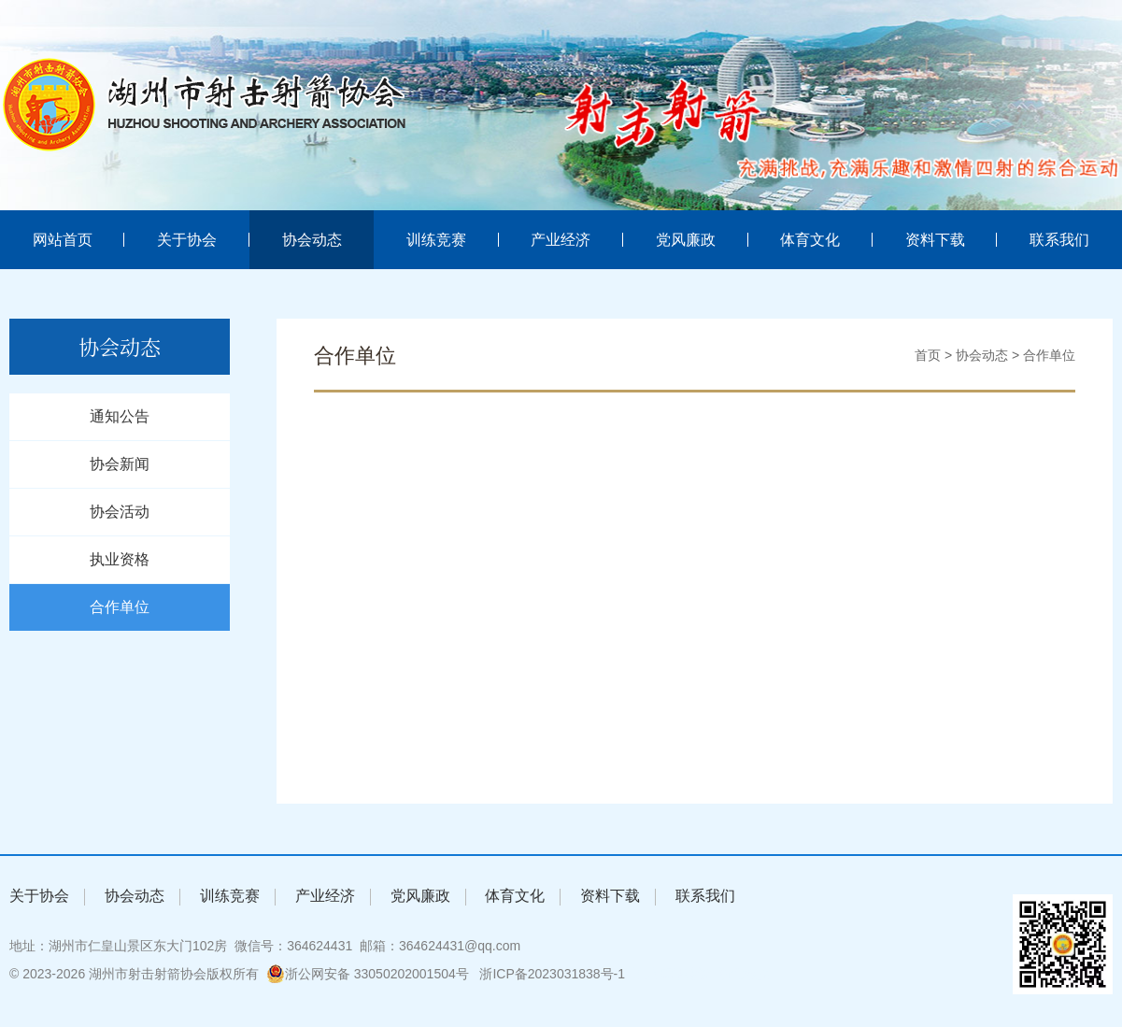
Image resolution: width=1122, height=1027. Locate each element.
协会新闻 (119, 464)
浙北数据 (744, 973)
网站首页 (62, 240)
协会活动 (119, 512)
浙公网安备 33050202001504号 (367, 973)
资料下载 (935, 240)
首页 (928, 355)
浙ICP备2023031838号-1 (552, 973)
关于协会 (187, 240)
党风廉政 (686, 240)
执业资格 (119, 559)
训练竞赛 (436, 240)
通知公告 (119, 416)
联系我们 (1059, 240)
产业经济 (560, 240)
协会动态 (312, 240)
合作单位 (119, 607)
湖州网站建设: (675, 973)
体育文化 (810, 240)
